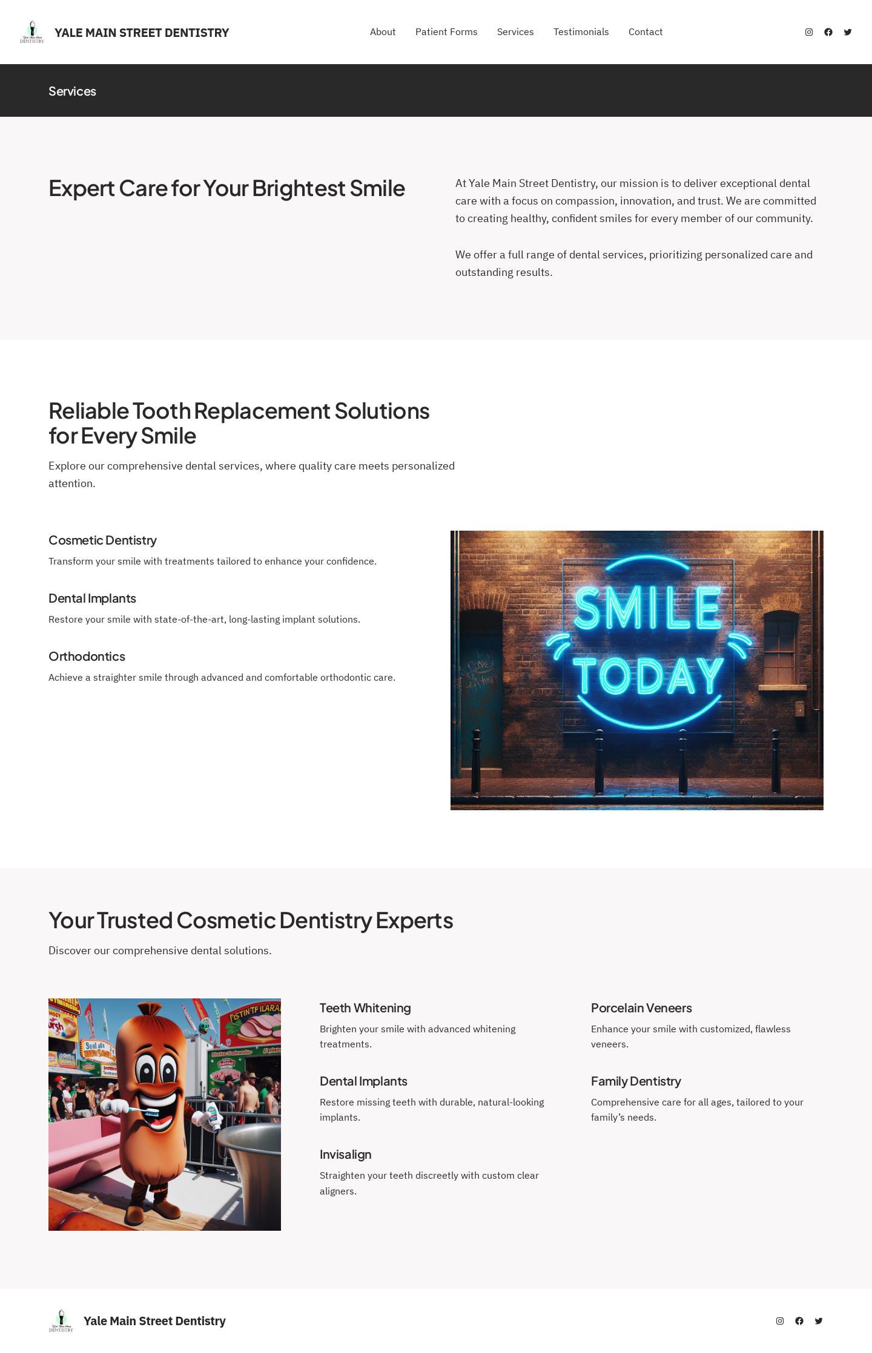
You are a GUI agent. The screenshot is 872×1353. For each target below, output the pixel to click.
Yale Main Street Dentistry (141, 32)
